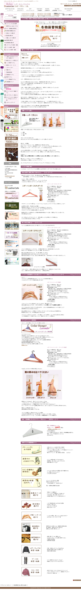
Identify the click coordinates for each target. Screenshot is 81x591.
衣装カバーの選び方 (10, 33)
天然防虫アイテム (10, 74)
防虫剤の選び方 (9, 35)
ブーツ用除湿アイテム (11, 79)
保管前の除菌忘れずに (11, 30)
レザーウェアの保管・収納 (12, 44)
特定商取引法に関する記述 (20, 585)
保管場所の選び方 (10, 42)
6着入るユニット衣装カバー (12, 60)
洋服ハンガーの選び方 (11, 37)
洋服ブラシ (8, 69)
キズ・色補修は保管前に (11, 28)
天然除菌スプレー (10, 81)
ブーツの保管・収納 (10, 47)
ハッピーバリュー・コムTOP (28, 13)
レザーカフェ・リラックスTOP (44, 13)
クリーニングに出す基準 (11, 23)
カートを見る (72, 1)
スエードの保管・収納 (11, 49)
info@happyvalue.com (10, 175)
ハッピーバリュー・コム (26, 4)
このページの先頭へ (77, 580)
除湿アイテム (9, 76)
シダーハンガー (9, 67)
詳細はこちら (24, 345)
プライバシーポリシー (6, 585)
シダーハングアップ (10, 102)
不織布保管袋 (9, 72)
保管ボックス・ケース (11, 65)
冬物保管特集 (57, 14)
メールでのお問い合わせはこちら (73, 5)
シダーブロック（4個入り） (12, 95)
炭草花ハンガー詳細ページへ (54, 429)
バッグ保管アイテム (10, 62)
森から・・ (8, 87)
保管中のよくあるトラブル (12, 26)
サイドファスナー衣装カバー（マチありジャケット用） (12, 99)
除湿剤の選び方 (9, 40)
